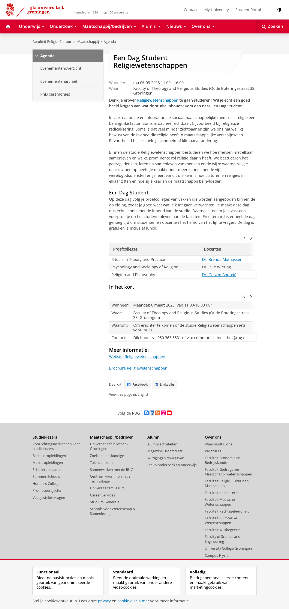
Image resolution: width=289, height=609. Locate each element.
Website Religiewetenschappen (137, 340)
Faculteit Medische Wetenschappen (220, 486)
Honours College (46, 467)
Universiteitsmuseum (107, 472)
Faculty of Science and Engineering (222, 523)
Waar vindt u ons (218, 428)
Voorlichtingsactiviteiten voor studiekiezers (56, 430)
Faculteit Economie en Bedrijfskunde (222, 444)
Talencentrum (101, 446)
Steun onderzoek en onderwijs (172, 449)
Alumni (153, 421)
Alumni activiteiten (162, 428)
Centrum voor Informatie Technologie (110, 463)
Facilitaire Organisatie (222, 553)
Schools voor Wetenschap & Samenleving (112, 495)
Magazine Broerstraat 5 (166, 435)
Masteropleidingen (48, 446)
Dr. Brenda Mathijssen (222, 253)
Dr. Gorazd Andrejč (219, 268)
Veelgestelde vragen (49, 481)
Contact (191, 9)
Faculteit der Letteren (222, 476)
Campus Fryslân (218, 539)
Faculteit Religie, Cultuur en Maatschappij (66, 41)
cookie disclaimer (133, 600)
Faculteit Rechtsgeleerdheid (227, 495)
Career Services (102, 479)
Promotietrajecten (47, 474)
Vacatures (213, 435)
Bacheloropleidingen (49, 439)
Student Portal (248, 9)
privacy (104, 600)
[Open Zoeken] (272, 26)
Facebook (138, 368)
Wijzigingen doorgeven (165, 441)
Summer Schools (46, 460)
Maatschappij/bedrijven (111, 421)
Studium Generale (104, 486)
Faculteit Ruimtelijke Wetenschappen (221, 504)
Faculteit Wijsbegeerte (223, 513)
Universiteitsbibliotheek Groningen (109, 430)
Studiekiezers (45, 421)
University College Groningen (228, 532)
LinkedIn (166, 368)
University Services (220, 546)
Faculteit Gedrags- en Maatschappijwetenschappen (228, 455)
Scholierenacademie (49, 453)
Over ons (213, 421)
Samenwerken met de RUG (111, 453)
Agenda (110, 41)
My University (216, 9)
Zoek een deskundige (107, 439)
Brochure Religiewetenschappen (138, 351)
